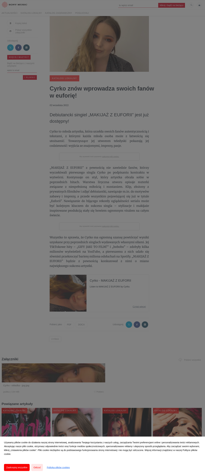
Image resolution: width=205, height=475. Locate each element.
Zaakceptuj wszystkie (16, 467)
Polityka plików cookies (58, 467)
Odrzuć (37, 467)
